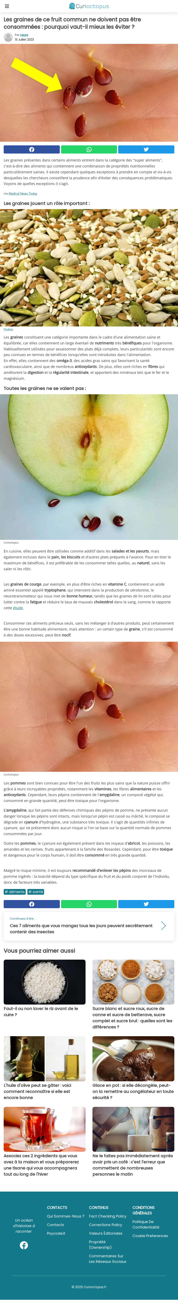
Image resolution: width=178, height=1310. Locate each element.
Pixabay (8, 329)
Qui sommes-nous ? (66, 1216)
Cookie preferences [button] (150, 1235)
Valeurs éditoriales (105, 1233)
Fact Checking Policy (107, 1216)
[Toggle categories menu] (7, 6)
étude (18, 607)
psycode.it (56, 1233)
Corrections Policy (105, 1224)
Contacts (55, 1224)
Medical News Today (23, 193)
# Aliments (15, 891)
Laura (24, 35)
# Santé (35, 891)
